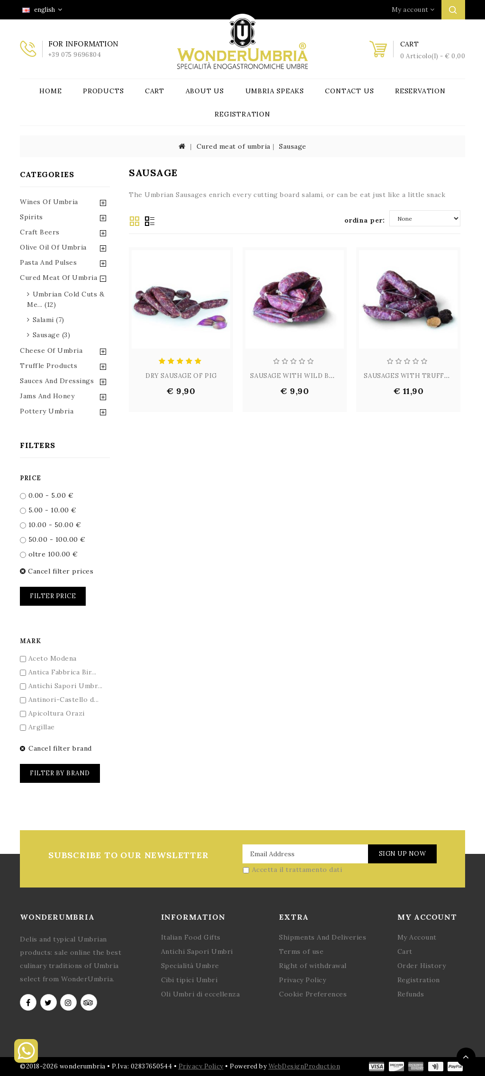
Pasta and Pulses (48, 262)
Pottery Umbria (46, 411)
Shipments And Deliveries (322, 937)
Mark (30, 641)
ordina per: (364, 220)
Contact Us (349, 91)
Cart (154, 91)
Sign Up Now (402, 854)
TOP (466, 1057)
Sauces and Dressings (57, 381)
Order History (421, 965)
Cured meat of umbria (233, 146)
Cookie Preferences (313, 994)
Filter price (53, 596)
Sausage (292, 146)
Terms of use (301, 951)
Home (50, 91)
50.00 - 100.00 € (53, 539)
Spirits (31, 217)
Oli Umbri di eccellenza (200, 994)
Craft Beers (40, 232)
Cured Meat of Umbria (58, 277)
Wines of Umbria (49, 201)
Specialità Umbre (190, 965)
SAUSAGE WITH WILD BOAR (296, 376)
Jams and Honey (47, 396)
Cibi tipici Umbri (189, 980)
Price (30, 478)
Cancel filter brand (56, 748)
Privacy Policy (302, 980)
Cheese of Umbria (51, 350)
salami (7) (48, 319)
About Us (205, 91)
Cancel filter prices (56, 571)
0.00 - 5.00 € (46, 495)
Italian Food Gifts (191, 937)
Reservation (420, 91)
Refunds (410, 994)
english (42, 10)
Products (103, 91)
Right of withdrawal (313, 965)
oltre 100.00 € (49, 554)
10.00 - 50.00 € (50, 524)
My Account (417, 937)
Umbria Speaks (274, 91)
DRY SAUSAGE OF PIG (181, 376)
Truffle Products (48, 365)
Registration (242, 114)
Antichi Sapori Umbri (197, 951)
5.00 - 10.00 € (48, 510)
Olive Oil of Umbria (53, 247)
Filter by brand (60, 773)
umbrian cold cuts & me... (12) (65, 299)
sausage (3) (52, 335)
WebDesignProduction (305, 1066)
